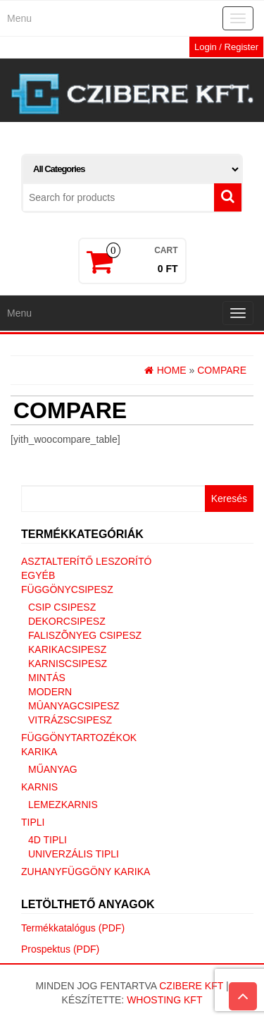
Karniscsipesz (67, 663)
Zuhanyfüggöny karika (85, 871)
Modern (50, 691)
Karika (39, 751)
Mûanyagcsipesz (74, 705)
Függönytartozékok (79, 737)
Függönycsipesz (67, 589)
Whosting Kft (164, 999)
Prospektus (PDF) (60, 949)
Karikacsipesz (67, 649)
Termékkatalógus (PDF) (73, 928)
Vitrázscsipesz (70, 720)
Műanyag (52, 769)
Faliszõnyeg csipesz (85, 635)
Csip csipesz (62, 607)
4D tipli (47, 839)
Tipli (32, 822)
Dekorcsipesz (67, 621)
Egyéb (38, 575)
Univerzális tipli (73, 854)
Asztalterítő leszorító (86, 561)
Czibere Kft (191, 985)
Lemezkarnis (63, 804)
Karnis (39, 787)
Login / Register (226, 47)
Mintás (46, 677)
